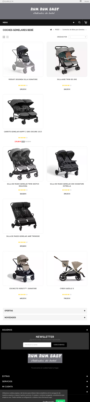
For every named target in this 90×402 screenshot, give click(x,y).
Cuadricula (4, 37)
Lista (7, 37)
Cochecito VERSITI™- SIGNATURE (23, 288)
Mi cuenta (7, 387)
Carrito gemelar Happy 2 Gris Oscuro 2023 (23, 132)
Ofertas (9, 311)
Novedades (10, 317)
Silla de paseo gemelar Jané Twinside (23, 236)
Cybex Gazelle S (67, 288)
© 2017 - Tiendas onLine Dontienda (45, 398)
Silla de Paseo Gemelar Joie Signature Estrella (67, 185)
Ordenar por (62, 37)
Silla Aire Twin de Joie (67, 79)
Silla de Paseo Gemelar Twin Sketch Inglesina (23, 185)
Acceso (86, 1)
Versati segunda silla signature (23, 79)
